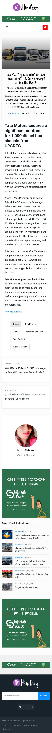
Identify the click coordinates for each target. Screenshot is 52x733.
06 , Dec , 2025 (26, 532)
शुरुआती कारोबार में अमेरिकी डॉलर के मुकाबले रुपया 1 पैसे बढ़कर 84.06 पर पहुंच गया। (25, 397)
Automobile (18, 545)
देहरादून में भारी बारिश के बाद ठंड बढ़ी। (26, 587)
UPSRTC (16, 331)
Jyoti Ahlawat (26, 450)
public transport (20, 346)
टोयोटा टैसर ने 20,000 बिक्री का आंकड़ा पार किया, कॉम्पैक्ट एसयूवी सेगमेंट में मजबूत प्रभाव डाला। (30, 562)
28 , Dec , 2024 (28, 584)
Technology (18, 532)
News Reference (13, 312)
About (6, 725)
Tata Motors (30, 324)
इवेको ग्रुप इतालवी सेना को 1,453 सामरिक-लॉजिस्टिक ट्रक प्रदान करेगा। (31, 549)
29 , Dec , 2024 (26, 545)
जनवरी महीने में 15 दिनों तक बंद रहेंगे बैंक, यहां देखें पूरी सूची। (31, 575)
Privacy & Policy (31, 725)
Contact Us (8, 729)
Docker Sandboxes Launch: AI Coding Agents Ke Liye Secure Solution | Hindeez (32, 536)
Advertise (16, 725)
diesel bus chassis (34, 331)
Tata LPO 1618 (19, 339)
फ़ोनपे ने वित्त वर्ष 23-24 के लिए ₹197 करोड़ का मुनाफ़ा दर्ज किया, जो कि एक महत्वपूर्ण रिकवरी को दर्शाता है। (26, 370)
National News (19, 571)
